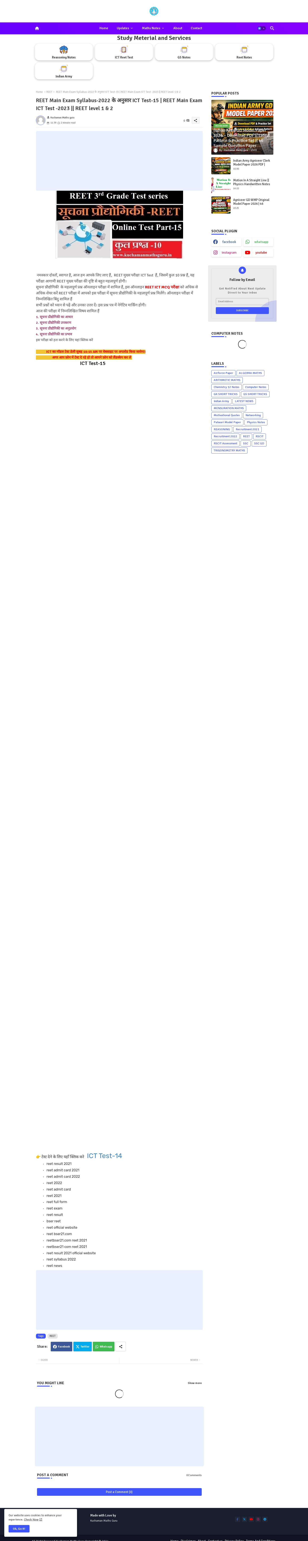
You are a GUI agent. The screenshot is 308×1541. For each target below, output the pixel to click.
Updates (123, 28)
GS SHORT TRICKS (255, 394)
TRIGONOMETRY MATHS (229, 450)
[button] (261, 28)
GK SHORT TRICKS (226, 394)
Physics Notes (256, 422)
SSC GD (259, 443)
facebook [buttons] (229, 242)
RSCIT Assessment (225, 443)
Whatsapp (106, 1346)
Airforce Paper (223, 373)
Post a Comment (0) (119, 1492)
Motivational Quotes (227, 415)
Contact (196, 28)
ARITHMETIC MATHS (227, 380)
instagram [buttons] (229, 252)
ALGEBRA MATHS (250, 373)
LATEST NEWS (244, 401)
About (177, 28)
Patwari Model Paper (227, 422)
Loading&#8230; (104, 757)
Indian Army (221, 401)
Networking (253, 415)
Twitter (85, 1346)
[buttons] (237, 1519)
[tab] (104, 28)
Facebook (64, 1346)
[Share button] (121, 1346)
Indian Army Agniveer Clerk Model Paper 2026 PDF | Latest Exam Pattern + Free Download (251, 166)
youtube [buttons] (261, 252)
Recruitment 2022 (225, 436)
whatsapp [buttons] (261, 242)
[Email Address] (242, 301)
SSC (245, 443)
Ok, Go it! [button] (19, 1529)
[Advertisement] (119, 161)
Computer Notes (255, 387)
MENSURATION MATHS (229, 408)
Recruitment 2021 (247, 429)
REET (49, 92)
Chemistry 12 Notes (226, 387)
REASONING (222, 429)
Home (103, 28)
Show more (195, 1383)
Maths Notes (151, 28)
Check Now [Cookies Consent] (31, 1519)
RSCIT (260, 436)
